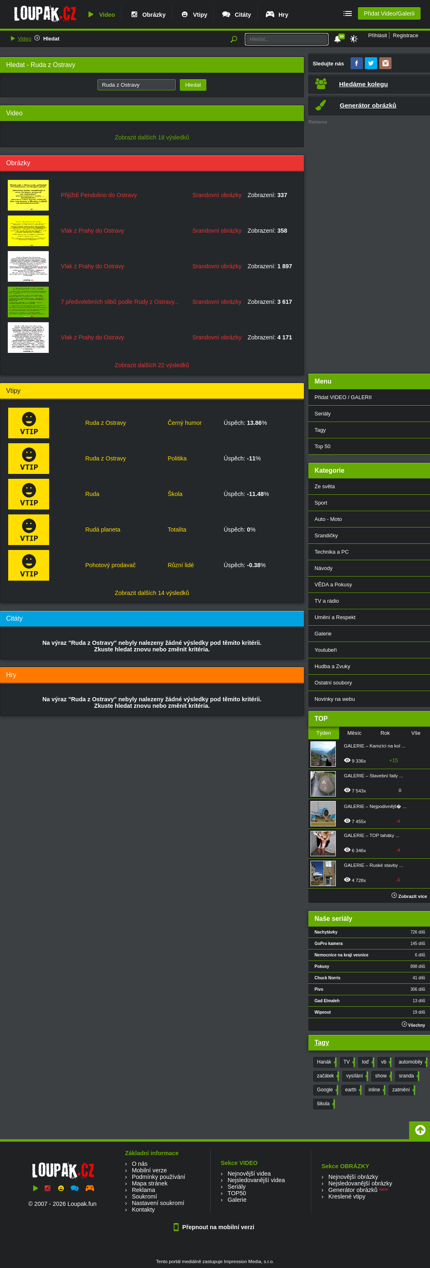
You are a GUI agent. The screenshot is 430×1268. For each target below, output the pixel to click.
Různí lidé (180, 565)
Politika (176, 458)
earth (352, 1090)
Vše (415, 733)
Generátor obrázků (353, 1190)
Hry (276, 14)
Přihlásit (377, 35)
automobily (412, 1062)
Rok (385, 733)
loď (367, 1062)
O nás (139, 1163)
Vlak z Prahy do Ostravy (92, 230)
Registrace (406, 35)
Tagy (322, 1042)
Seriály (237, 1186)
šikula (325, 1104)
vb (385, 1062)
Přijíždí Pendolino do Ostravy (99, 195)
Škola (174, 494)
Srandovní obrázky (217, 195)
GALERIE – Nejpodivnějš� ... (375, 806)
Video (100, 14)
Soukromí (144, 1196)
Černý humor (184, 423)
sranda (408, 1076)
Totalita (176, 529)
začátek (327, 1076)
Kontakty (143, 1209)
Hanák (326, 1062)
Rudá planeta (102, 529)
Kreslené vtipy (346, 1196)
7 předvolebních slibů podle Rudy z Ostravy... (120, 301)
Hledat (51, 39)
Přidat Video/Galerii (389, 13)
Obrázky (147, 14)
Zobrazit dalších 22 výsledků (152, 365)
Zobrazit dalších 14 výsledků (152, 593)
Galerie (237, 1199)
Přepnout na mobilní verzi (215, 1227)
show (382, 1076)
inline (376, 1090)
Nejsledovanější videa (256, 1180)
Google (327, 1090)
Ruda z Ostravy (105, 423)
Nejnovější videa (249, 1173)
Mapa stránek (149, 1183)
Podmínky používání (158, 1177)
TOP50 (236, 1193)
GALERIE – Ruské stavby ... (373, 865)
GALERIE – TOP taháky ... (372, 835)
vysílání (356, 1076)
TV (348, 1062)
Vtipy (193, 14)
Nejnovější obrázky (353, 1177)
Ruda (92, 494)
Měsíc (354, 733)
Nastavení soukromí (158, 1203)
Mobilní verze (149, 1170)
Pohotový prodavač (110, 565)
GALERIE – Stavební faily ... (373, 775)
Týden (323, 733)
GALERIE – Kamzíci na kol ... (374, 745)
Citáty (236, 14)
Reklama (143, 1190)
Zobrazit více (409, 896)
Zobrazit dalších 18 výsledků (152, 137)
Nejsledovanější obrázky (360, 1183)
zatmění (403, 1090)
